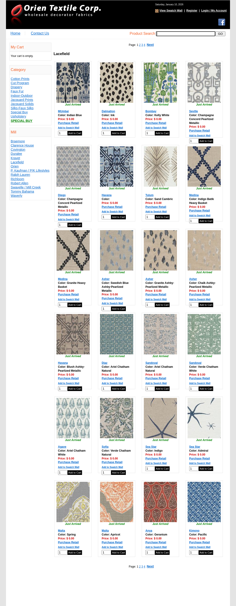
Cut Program (20, 83)
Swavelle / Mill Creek (26, 187)
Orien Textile (55, 14)
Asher (105, 279)
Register (191, 10)
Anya (148, 530)
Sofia (105, 446)
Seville (193, 111)
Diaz (104, 363)
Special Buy (19, 112)
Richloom (17, 179)
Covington (18, 149)
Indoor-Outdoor (22, 95)
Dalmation (108, 111)
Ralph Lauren (20, 175)
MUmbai (63, 111)
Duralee (16, 154)
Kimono (194, 530)
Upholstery (18, 116)
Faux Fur (17, 91)
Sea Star (150, 446)
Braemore (18, 141)
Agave (62, 446)
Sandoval (151, 363)
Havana (107, 195)
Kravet (15, 158)
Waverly (16, 195)
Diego (62, 195)
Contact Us (40, 33)
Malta (61, 530)
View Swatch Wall (171, 10)
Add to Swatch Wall (68, 127)
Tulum (149, 195)
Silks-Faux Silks (22, 108)
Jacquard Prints (22, 100)
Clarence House (22, 145)
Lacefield (17, 162)
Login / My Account (214, 10)
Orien (15, 166)
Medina (194, 195)
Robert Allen (19, 183)
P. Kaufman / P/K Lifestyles (30, 170)
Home (16, 33)
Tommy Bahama (22, 191)
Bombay (150, 111)
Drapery (16, 87)
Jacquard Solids (22, 104)
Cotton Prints (20, 79)
